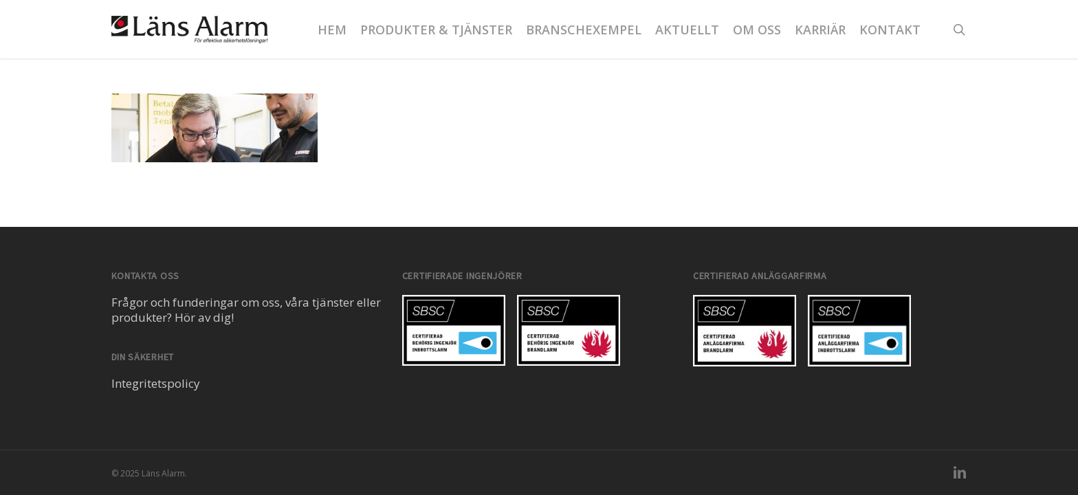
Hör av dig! (204, 317)
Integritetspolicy (155, 383)
